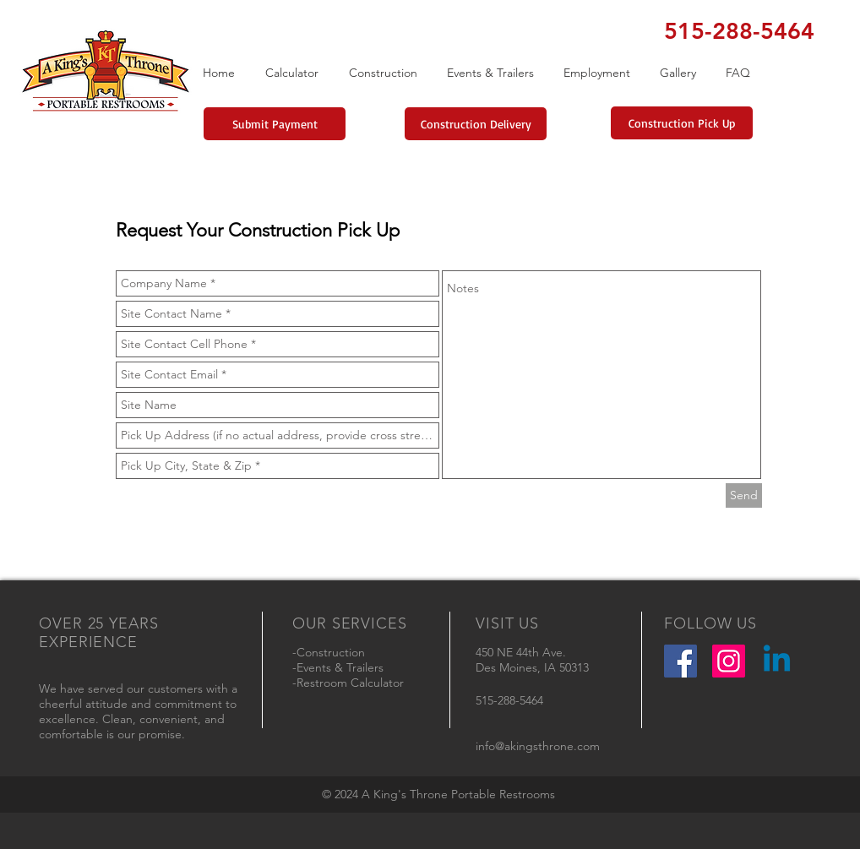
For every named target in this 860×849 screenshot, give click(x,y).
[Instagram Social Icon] (728, 661)
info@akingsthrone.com (538, 746)
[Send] (744, 495)
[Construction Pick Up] (682, 122)
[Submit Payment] (275, 123)
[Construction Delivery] (476, 123)
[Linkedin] (776, 661)
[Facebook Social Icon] (680, 661)
